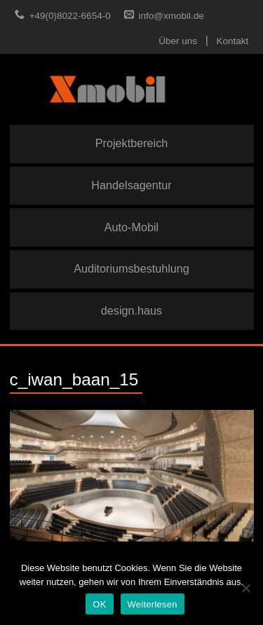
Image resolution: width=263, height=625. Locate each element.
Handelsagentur (131, 185)
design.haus (131, 310)
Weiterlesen (152, 604)
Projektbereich (131, 143)
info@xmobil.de (171, 16)
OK (99, 604)
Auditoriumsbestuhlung (131, 268)
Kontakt (233, 41)
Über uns (178, 41)
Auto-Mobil (131, 227)
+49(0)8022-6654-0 (70, 16)
